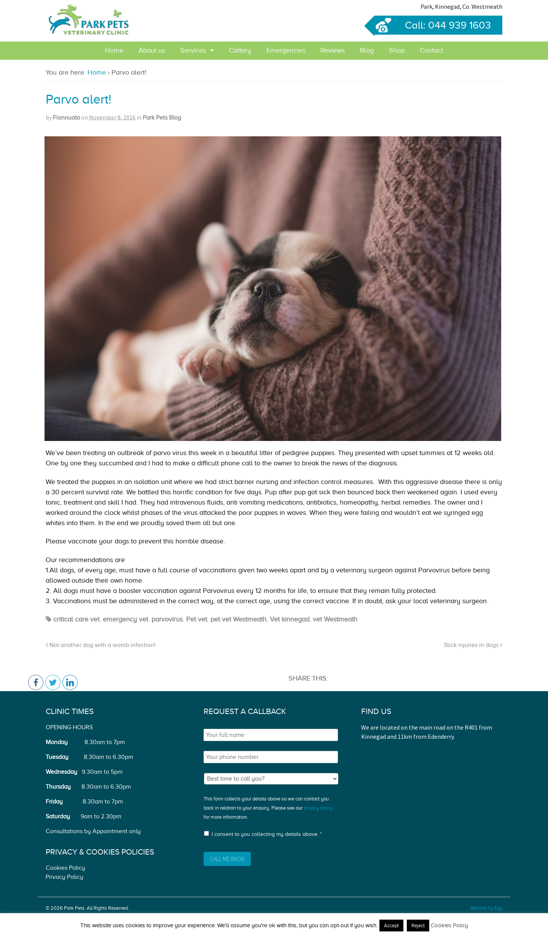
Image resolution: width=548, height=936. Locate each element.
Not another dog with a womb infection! (101, 645)
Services (193, 50)
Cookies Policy (65, 867)
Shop (397, 50)
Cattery (240, 50)
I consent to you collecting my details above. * (267, 834)
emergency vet (125, 619)
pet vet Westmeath (238, 619)
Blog (367, 50)
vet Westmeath (335, 619)
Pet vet (196, 619)
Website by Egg (486, 908)
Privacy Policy (64, 877)
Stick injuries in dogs (473, 645)
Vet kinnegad (289, 619)
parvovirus (167, 619)
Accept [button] (391, 925)
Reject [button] (418, 925)
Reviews (332, 50)
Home (114, 50)
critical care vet (76, 619)
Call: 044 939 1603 (432, 25)
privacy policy (318, 808)
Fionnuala (66, 117)
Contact (431, 50)
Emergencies (285, 50)
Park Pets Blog (162, 117)
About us (152, 50)
